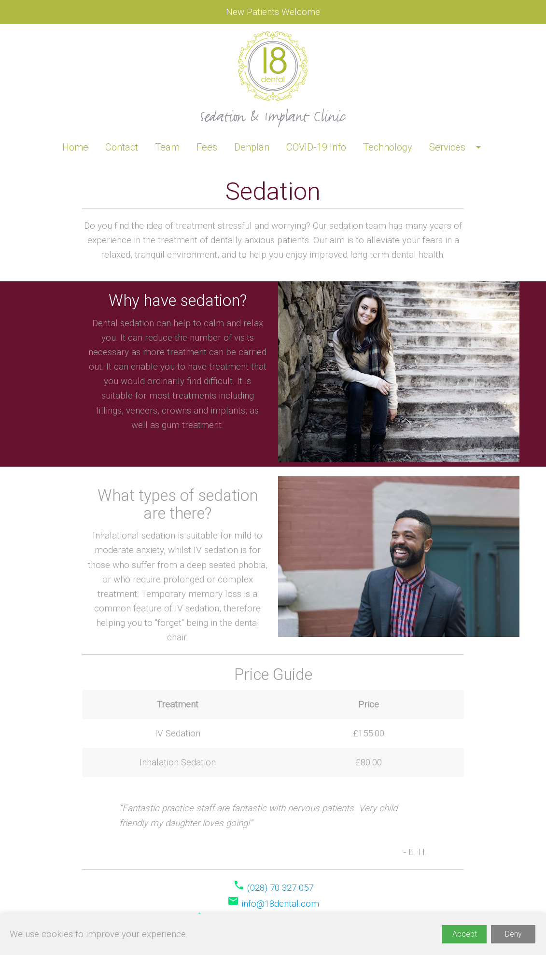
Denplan (251, 147)
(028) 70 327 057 (280, 888)
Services (456, 147)
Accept (464, 934)
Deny (513, 934)
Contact (121, 147)
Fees (206, 147)
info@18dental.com (280, 904)
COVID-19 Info (316, 147)
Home (75, 147)
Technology (387, 147)
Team (167, 147)
